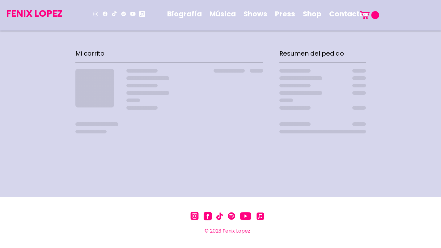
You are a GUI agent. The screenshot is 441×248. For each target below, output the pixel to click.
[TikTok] (114, 14)
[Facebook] (105, 14)
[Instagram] (96, 14)
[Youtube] (133, 14)
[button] (369, 15)
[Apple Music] (142, 14)
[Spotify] (124, 14)
